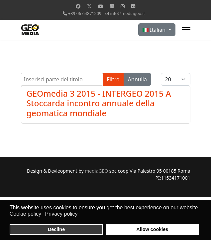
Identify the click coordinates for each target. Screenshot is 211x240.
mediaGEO (96, 171)
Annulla (137, 79)
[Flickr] (133, 6)
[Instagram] (123, 6)
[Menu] (186, 30)
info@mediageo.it (127, 13)
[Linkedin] (112, 6)
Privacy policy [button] (61, 214)
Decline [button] (56, 229)
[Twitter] (89, 6)
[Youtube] (100, 6)
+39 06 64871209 (84, 13)
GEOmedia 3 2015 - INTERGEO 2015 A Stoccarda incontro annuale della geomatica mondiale (99, 103)
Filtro (113, 79)
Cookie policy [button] (25, 214)
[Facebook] (78, 6)
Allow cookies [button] (152, 229)
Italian (155, 29)
